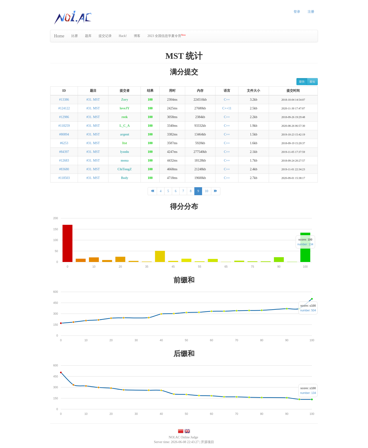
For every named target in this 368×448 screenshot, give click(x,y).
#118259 (64, 125)
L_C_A (124, 125)
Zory (124, 99)
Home (59, 36)
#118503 (64, 178)
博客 (137, 36)
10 (206, 191)
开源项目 (207, 442)
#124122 (64, 108)
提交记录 (105, 36)
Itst (124, 143)
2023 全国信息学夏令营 (166, 36)
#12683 (64, 160)
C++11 (226, 108)
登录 (297, 11)
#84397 (64, 152)
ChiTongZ (124, 169)
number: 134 (305, 244)
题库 (88, 36)
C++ (227, 99)
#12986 (64, 117)
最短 (312, 81)
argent (124, 134)
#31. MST (93, 99)
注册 (311, 11)
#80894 (64, 134)
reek (125, 117)
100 (150, 99)
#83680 (64, 169)
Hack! (123, 36)
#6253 (64, 143)
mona (124, 160)
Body (124, 178)
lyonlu (124, 152)
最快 (302, 81)
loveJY (124, 108)
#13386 (64, 99)
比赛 (74, 36)
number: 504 (308, 310)
